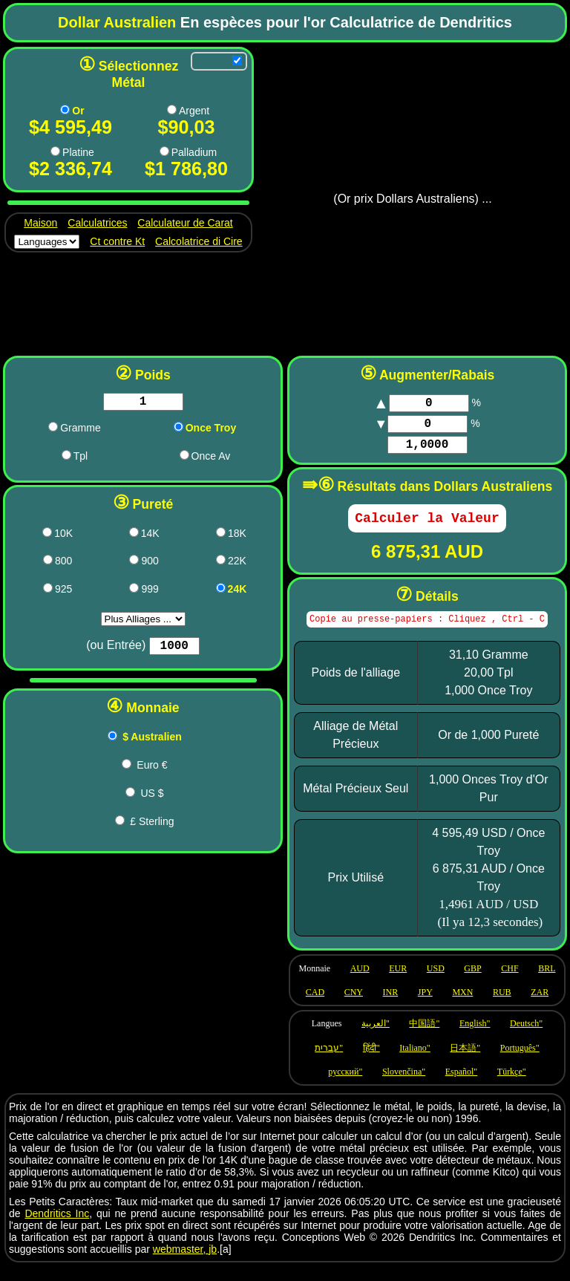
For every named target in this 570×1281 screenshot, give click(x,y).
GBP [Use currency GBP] (472, 982)
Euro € (152, 771)
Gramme (80, 431)
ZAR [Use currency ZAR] (539, 1006)
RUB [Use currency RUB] (502, 1006)
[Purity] (174, 650)
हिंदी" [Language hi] (371, 1062)
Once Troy (211, 431)
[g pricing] (53, 429)
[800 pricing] (48, 562)
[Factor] (427, 452)
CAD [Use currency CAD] (315, 1006)
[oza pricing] (184, 458)
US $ (151, 799)
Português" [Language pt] (520, 1062)
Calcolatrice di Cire (198, 241)
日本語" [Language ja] (465, 1062)
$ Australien (152, 743)
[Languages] (46, 242)
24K (237, 592)
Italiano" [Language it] (414, 1062)
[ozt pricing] (178, 429)
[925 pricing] (48, 591)
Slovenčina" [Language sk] (403, 1085)
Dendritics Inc (56, 1227)
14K (150, 536)
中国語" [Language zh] (424, 1037)
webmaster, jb (185, 1263)
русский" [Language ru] (345, 1085)
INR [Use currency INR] (391, 1006)
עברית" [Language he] (329, 1062)
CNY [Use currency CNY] (353, 1006)
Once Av (211, 459)
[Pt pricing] (55, 151)
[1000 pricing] (221, 591)
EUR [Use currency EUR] (398, 982)
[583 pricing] (134, 535)
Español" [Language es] (461, 1085)
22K (237, 564)
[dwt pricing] (66, 458)
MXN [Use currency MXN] (462, 1006)
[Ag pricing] (172, 109)
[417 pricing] (47, 535)
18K (237, 536)
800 (63, 564)
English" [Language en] (475, 1037)
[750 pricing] (221, 535)
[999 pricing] (134, 591)
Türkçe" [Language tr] (511, 1085)
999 (149, 592)
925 (63, 592)
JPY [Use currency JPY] (425, 1006)
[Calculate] (426, 528)
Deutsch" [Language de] (526, 1037)
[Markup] (429, 404)
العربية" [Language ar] (375, 1037)
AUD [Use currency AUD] (360, 982)
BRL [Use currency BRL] (546, 982)
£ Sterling (152, 827)
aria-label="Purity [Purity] (143, 622)
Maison (40, 223)
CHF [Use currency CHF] (509, 982)
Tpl (80, 459)
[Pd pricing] (164, 151)
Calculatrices (97, 223)
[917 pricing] (221, 562)
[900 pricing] (134, 562)
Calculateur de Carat (184, 223)
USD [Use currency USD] (436, 982)
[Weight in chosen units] (143, 403)
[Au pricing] (65, 109)
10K (63, 536)
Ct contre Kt (117, 241)
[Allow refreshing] (237, 60)
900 (149, 564)
